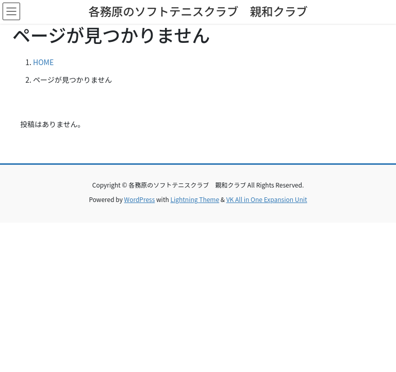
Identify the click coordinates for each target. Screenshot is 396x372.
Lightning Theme (194, 199)
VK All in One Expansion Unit (266, 199)
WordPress (139, 199)
